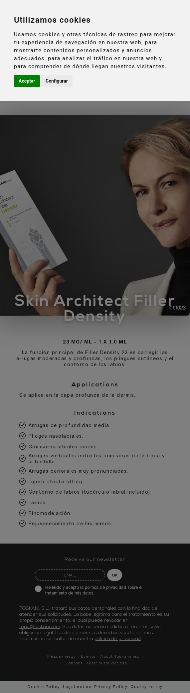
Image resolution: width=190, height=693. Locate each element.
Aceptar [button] (27, 81)
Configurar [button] (57, 81)
